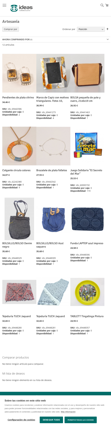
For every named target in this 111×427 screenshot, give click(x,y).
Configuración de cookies (21, 419)
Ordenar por (68, 29)
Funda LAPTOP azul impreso (86, 243)
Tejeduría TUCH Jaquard (16, 316)
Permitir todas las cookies (81, 420)
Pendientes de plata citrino (18, 97)
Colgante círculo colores (16, 170)
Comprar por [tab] (10, 29)
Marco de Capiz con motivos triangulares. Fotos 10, (52, 99)
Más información (68, 412)
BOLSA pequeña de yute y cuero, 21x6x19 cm (85, 99)
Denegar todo (51, 419)
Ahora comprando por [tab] (16, 39)
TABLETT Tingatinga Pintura (86, 316)
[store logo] (21, 8)
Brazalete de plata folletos (51, 170)
